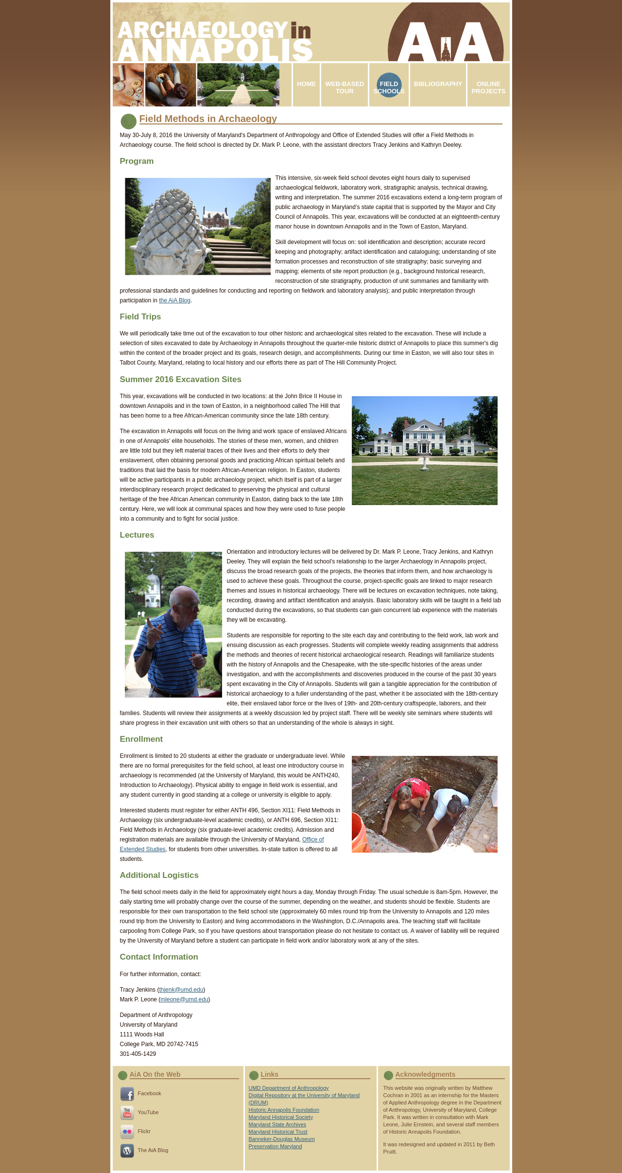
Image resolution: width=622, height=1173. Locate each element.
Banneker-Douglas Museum (282, 1139)
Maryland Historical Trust (278, 1132)
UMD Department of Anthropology (289, 1088)
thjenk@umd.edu (181, 989)
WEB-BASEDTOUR (344, 87)
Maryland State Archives (278, 1124)
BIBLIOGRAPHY (438, 87)
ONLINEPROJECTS (488, 87)
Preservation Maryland (275, 1146)
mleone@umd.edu (184, 999)
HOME (306, 87)
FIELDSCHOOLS (388, 87)
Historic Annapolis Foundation (284, 1110)
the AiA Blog (174, 300)
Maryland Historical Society (281, 1117)
